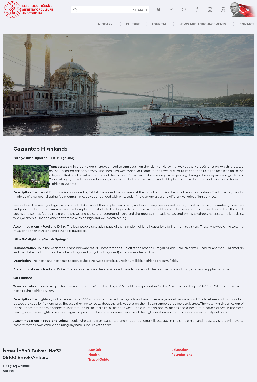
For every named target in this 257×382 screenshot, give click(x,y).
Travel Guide (98, 359)
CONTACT (247, 24)
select (143, 10)
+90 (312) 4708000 (17, 366)
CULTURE (133, 24)
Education (179, 350)
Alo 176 (8, 371)
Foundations (181, 355)
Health (94, 355)
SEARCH (140, 10)
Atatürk (94, 350)
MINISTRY (105, 24)
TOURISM (159, 24)
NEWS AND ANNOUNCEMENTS (202, 24)
